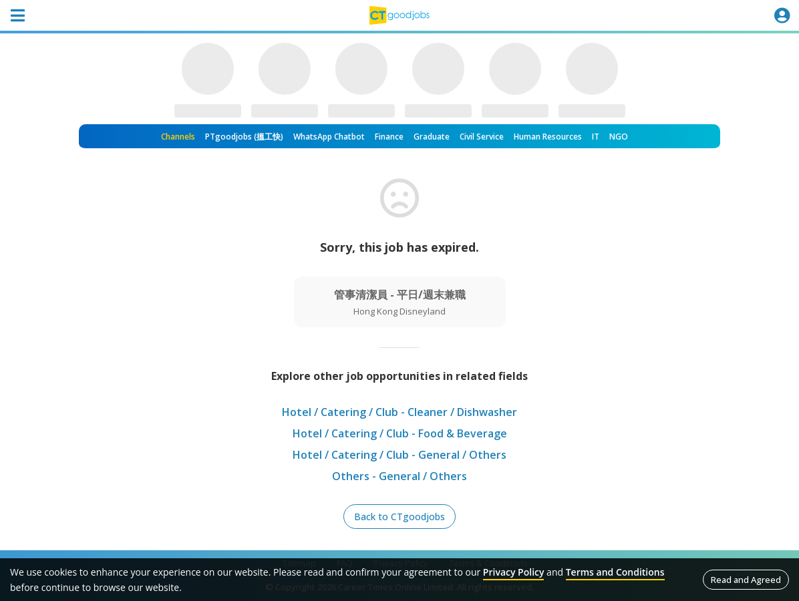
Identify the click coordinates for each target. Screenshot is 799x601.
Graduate (432, 136)
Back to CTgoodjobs (399, 516)
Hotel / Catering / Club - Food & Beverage (400, 433)
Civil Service (482, 136)
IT (595, 136)
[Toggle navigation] (17, 15)
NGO (618, 136)
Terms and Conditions (615, 572)
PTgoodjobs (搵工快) (244, 136)
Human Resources (548, 136)
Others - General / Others (399, 476)
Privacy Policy (513, 572)
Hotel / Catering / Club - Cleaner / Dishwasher (399, 412)
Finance (389, 136)
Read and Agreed (746, 580)
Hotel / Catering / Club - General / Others (399, 454)
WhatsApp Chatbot (329, 136)
